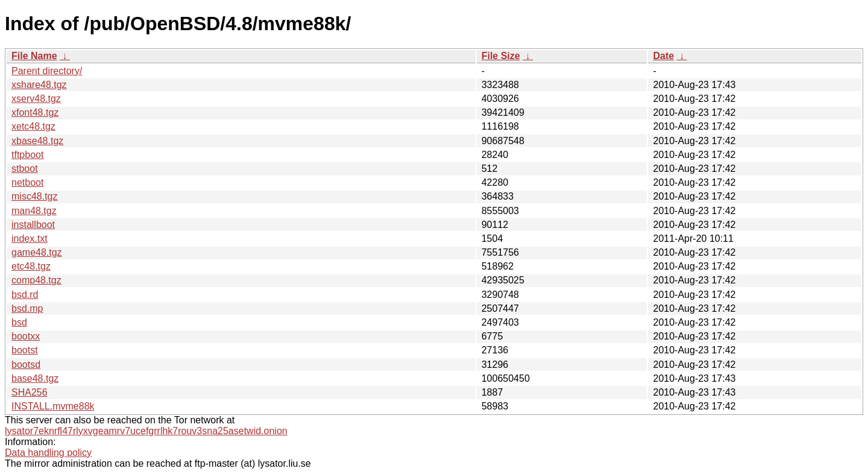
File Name (34, 56)
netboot (27, 182)
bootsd (25, 364)
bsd (19, 322)
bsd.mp (27, 308)
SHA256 (29, 392)
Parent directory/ (46, 71)
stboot (24, 168)
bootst (24, 350)
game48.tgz (36, 252)
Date (663, 56)
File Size (501, 56)
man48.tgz (34, 211)
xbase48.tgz (37, 141)
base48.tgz (34, 378)
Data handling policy (48, 452)
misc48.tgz (34, 196)
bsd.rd (24, 294)
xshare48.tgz (39, 85)
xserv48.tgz (36, 98)
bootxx (25, 336)
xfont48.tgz (34, 112)
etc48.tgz (31, 266)
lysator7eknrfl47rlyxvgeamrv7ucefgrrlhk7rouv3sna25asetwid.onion (146, 431)
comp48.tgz (36, 280)
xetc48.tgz (33, 126)
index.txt (29, 238)
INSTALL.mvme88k (53, 406)
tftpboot (27, 155)
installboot (33, 225)
